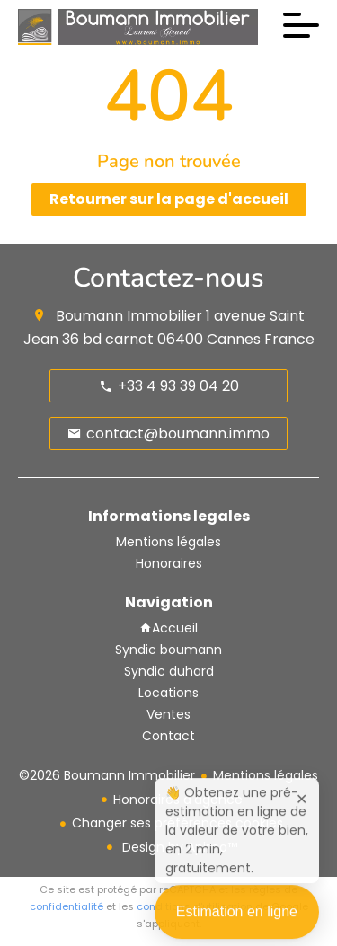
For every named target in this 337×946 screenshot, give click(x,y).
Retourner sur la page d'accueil (168, 199)
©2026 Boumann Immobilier (107, 775)
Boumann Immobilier (129, 315)
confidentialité (66, 906)
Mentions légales (265, 775)
